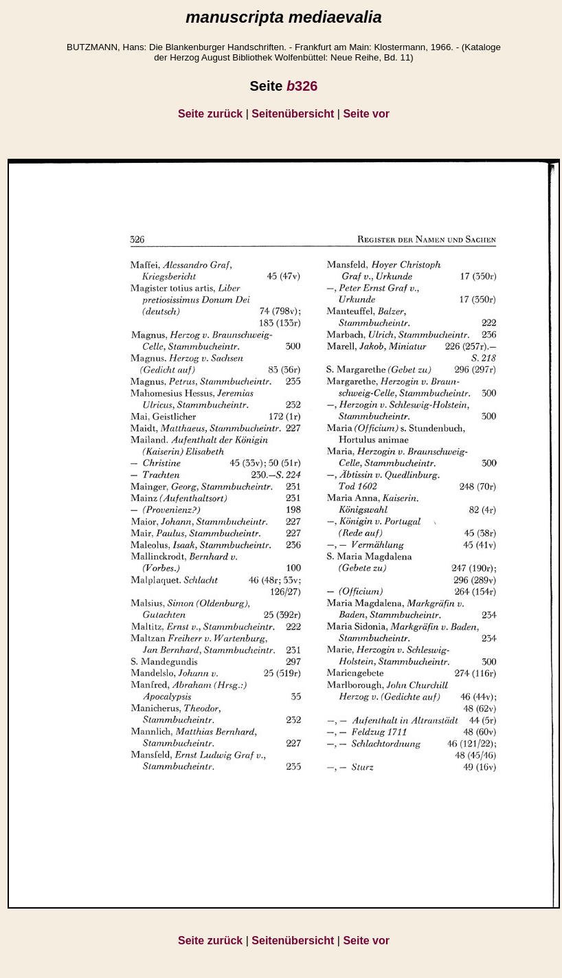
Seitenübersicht (292, 114)
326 (302, 85)
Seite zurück (210, 114)
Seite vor (366, 114)
